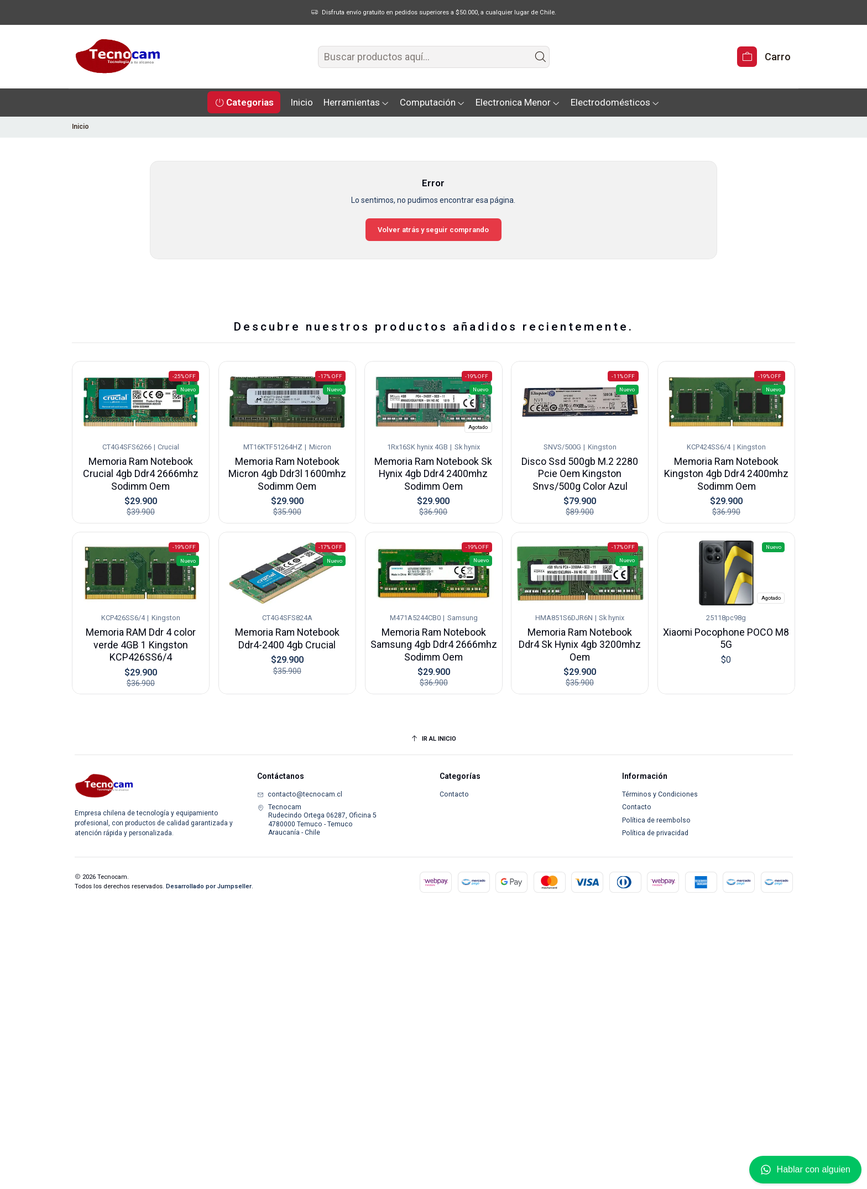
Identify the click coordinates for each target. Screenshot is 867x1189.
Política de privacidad (655, 833)
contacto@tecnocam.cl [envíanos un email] (299, 794)
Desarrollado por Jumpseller (209, 886)
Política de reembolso (656, 820)
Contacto (454, 794)
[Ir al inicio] (434, 739)
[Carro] (763, 57)
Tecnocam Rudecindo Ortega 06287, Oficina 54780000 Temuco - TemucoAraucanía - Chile (317, 819)
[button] (243, 102)
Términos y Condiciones (660, 794)
